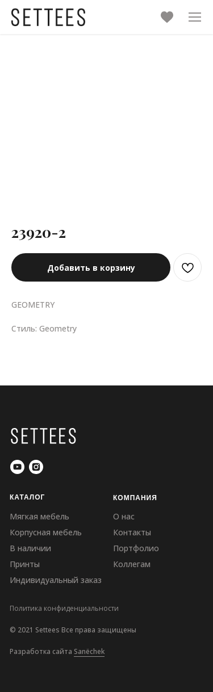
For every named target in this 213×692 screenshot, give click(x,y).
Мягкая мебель (39, 516)
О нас (124, 516)
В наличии (30, 548)
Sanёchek (89, 651)
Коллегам (132, 564)
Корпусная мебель (46, 532)
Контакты (132, 532)
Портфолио (136, 548)
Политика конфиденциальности (64, 608)
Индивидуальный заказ (56, 579)
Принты (25, 564)
